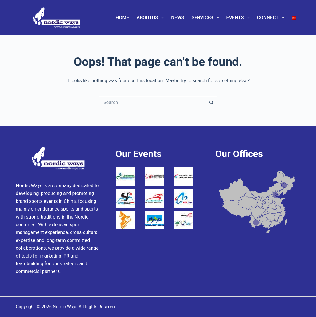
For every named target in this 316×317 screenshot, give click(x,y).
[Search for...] (152, 102)
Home (122, 17)
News (177, 17)
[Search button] (211, 102)
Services (206, 17)
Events (239, 17)
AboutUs (151, 17)
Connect (272, 17)
